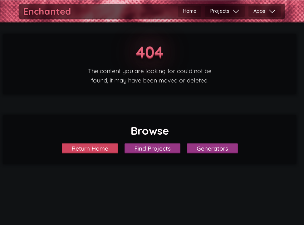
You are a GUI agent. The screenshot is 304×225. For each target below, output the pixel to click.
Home (189, 11)
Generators (212, 148)
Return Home (89, 148)
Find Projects (152, 148)
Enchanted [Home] (47, 11)
